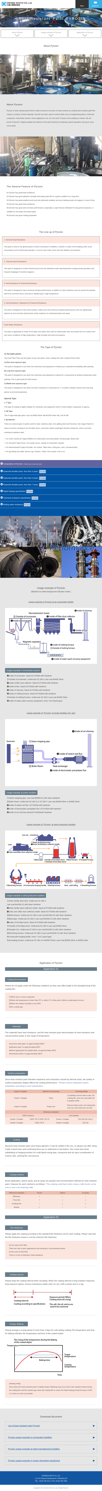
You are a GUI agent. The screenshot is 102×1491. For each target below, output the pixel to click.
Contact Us (95, 6)
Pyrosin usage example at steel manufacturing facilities (34, 1449)
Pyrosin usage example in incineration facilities (30, 1437)
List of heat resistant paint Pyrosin (24, 1426)
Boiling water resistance (15, 504)
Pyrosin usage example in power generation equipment (34, 1461)
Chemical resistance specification (19, 498)
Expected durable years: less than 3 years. (23, 471)
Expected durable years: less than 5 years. (23, 478)
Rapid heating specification (17, 491)
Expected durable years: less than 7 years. (23, 485)
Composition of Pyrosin (21, 464)
